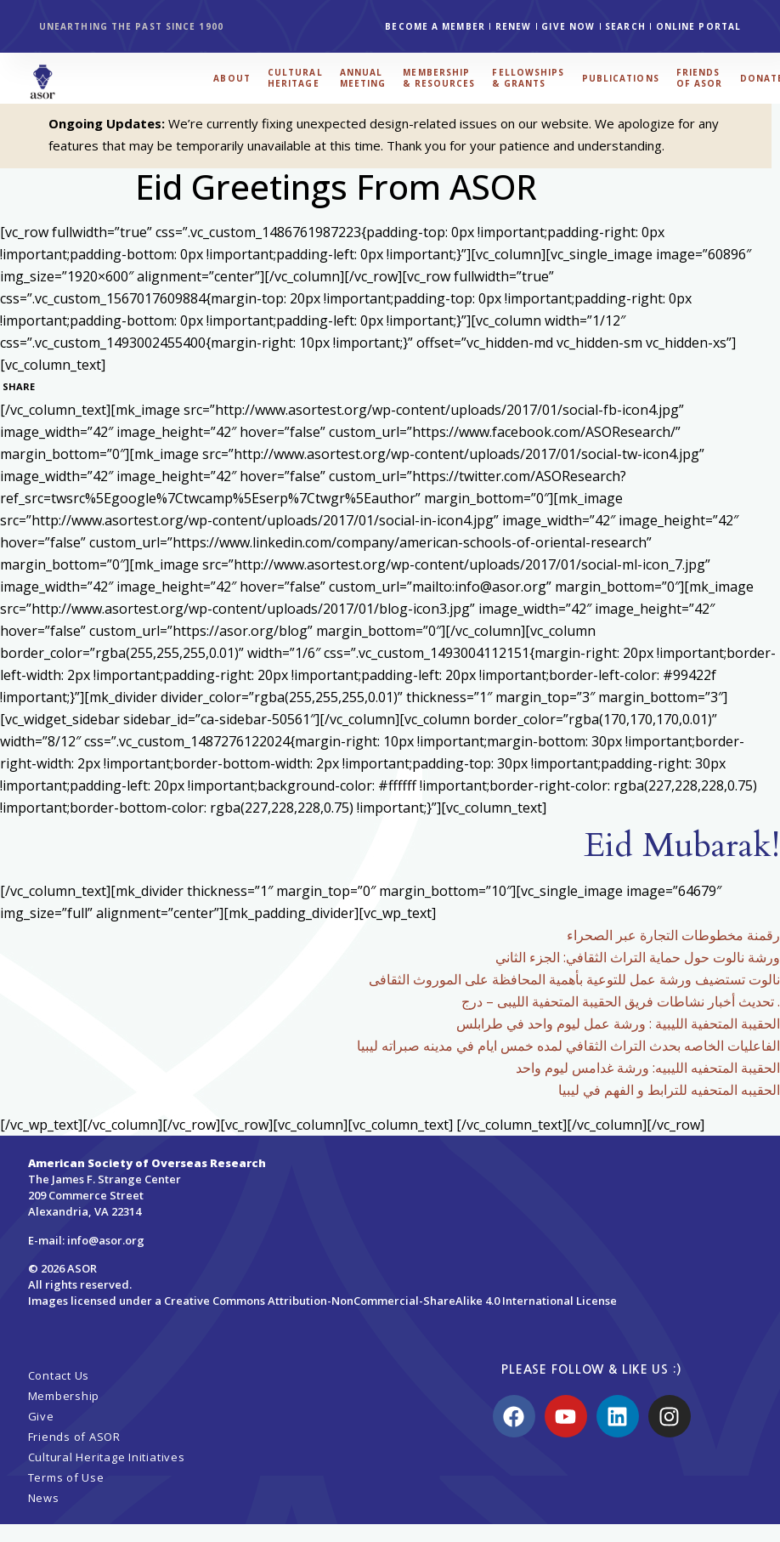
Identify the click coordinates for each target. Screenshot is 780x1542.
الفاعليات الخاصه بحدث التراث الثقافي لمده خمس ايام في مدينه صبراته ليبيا (568, 1045)
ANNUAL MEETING (363, 77)
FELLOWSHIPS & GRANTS (528, 77)
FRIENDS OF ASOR (699, 77)
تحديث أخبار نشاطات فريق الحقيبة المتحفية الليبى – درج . (620, 1001)
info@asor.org (105, 1240)
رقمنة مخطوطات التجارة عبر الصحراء (673, 935)
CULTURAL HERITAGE (295, 77)
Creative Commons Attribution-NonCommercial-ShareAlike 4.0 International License (390, 1300)
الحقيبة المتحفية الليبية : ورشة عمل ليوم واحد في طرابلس (618, 1023)
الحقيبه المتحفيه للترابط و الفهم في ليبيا (669, 1089)
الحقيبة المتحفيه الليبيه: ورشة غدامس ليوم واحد (648, 1067)
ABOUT (232, 78)
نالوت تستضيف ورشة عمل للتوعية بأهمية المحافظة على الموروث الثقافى (574, 979)
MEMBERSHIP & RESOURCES (439, 77)
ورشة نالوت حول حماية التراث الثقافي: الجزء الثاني (637, 957)
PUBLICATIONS (620, 78)
